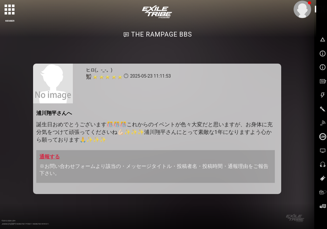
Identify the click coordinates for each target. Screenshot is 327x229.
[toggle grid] (10, 10)
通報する (49, 157)
